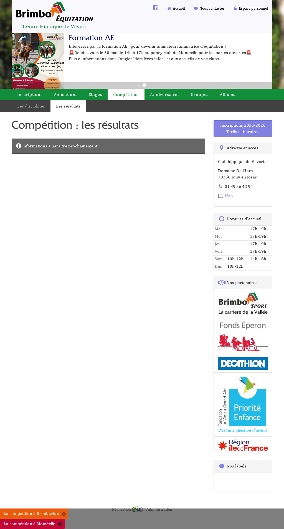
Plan (225, 195)
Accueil (176, 8)
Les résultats (68, 106)
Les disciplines (31, 106)
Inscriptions (30, 94)
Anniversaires (164, 94)
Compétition (126, 94)
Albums (227, 94)
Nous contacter (209, 8)
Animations (66, 94)
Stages (95, 94)
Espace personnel (250, 8)
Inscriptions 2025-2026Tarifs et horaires (242, 128)
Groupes (200, 94)
